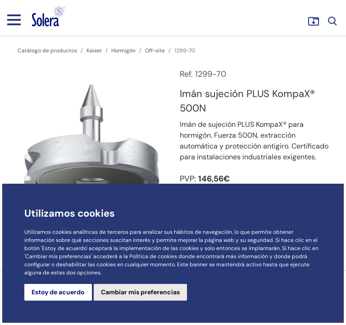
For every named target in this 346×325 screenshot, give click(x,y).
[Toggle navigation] (14, 19)
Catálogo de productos (47, 50)
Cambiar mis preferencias (140, 292)
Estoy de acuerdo (58, 292)
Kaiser (94, 50)
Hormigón (123, 50)
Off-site (155, 50)
